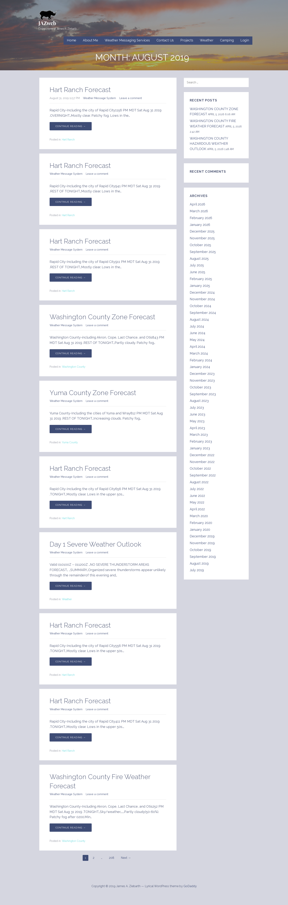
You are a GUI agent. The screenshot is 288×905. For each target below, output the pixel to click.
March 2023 (199, 434)
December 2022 (202, 455)
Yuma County (70, 442)
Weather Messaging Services (127, 40)
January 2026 (200, 225)
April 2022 (197, 509)
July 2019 (197, 570)
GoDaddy (190, 886)
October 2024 (200, 306)
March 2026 (199, 211)
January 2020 (200, 529)
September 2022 (203, 475)
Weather (206, 40)
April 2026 (197, 204)
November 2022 (202, 462)
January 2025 (200, 286)
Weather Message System (99, 98)
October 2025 (200, 245)
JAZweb (47, 23)
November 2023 (202, 380)
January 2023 (200, 448)
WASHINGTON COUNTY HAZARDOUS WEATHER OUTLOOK (209, 143)
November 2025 (202, 238)
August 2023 (199, 401)
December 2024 (202, 292)
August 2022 (199, 482)
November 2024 (202, 299)
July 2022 (197, 489)
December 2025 (202, 231)
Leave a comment (130, 98)
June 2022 (197, 496)
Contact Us (165, 40)
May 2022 (197, 502)
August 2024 (199, 319)
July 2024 (197, 326)
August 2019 (199, 563)
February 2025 (201, 279)
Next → (126, 858)
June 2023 (197, 414)
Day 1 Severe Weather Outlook (95, 544)
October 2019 (200, 550)
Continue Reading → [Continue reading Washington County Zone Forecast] (70, 353)
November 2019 (202, 543)
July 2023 (197, 407)
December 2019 (202, 536)
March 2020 (199, 516)
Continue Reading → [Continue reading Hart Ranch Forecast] (70, 126)
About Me (90, 40)
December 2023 (202, 374)
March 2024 (199, 353)
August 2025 (199, 258)
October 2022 (200, 468)
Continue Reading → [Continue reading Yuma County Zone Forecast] (70, 429)
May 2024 (197, 340)
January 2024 (200, 367)
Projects (186, 40)
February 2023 (201, 441)
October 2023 (200, 387)
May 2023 (197, 421)
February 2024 (201, 360)
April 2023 (197, 428)
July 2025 (197, 265)
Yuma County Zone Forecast (93, 393)
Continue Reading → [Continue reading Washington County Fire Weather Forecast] (70, 827)
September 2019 (203, 557)
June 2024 (197, 333)
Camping (227, 40)
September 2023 (203, 394)
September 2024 (203, 313)
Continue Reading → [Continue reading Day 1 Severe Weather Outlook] (70, 585)
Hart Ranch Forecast (80, 90)
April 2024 (197, 346)
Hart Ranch (68, 139)
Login (244, 40)
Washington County (73, 366)
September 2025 (203, 252)
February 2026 (201, 218)
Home (71, 40)
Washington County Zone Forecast (102, 317)
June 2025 (197, 272)
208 (111, 858)
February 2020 (201, 523)
